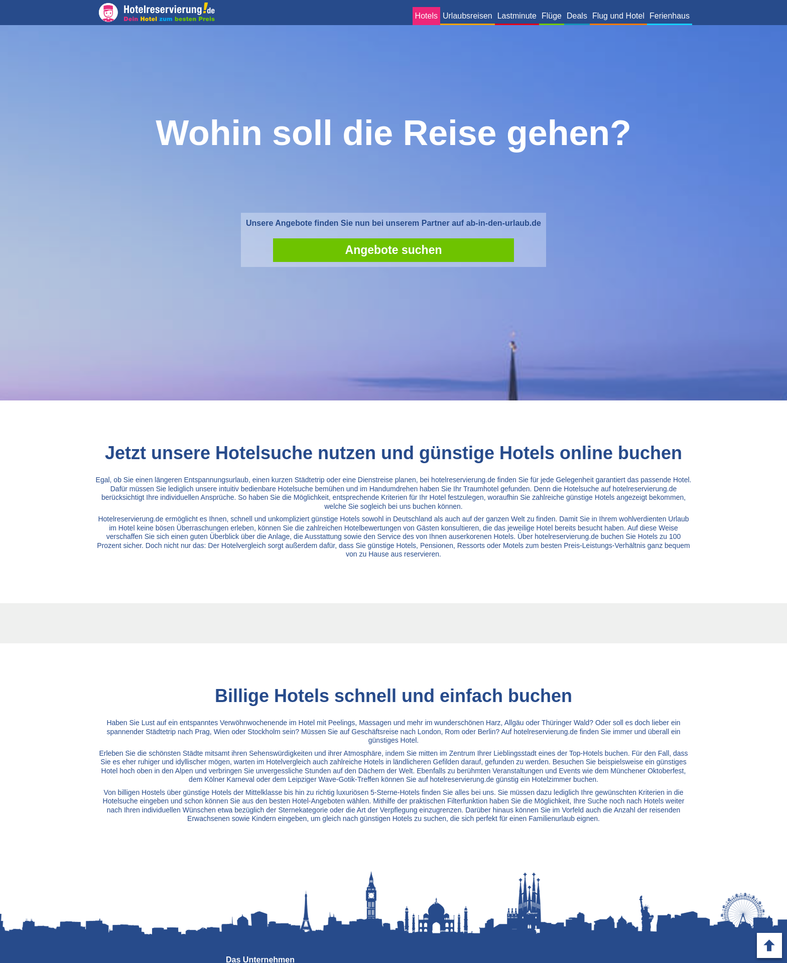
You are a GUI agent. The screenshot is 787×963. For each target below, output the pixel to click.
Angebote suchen (393, 249)
